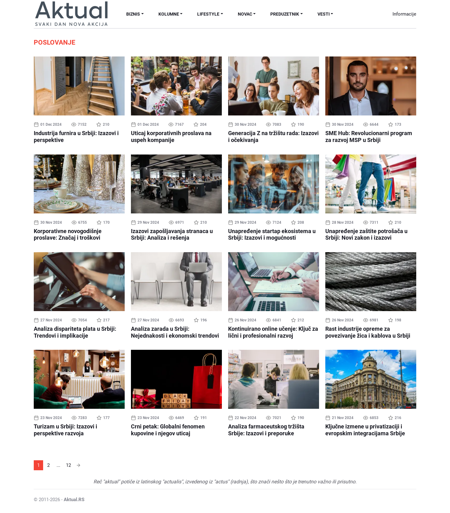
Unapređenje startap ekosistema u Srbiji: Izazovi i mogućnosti (272, 234)
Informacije (404, 14)
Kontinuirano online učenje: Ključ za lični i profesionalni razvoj (273, 332)
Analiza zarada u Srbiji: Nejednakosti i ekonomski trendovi (175, 332)
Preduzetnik (284, 14)
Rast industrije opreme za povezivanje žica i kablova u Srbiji (367, 332)
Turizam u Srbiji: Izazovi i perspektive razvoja (65, 430)
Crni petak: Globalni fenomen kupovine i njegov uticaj (168, 430)
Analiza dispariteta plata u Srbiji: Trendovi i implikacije (75, 332)
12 (68, 465)
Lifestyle (208, 14)
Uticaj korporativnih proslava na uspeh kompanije (171, 136)
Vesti (324, 14)
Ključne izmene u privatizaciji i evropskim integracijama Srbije (365, 430)
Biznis (133, 14)
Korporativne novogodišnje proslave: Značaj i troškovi (68, 234)
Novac (245, 14)
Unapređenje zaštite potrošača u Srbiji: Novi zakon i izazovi (366, 234)
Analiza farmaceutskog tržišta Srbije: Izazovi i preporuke (266, 430)
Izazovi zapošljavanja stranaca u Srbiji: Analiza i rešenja (172, 234)
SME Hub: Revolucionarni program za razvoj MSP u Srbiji (368, 136)
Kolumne (168, 14)
